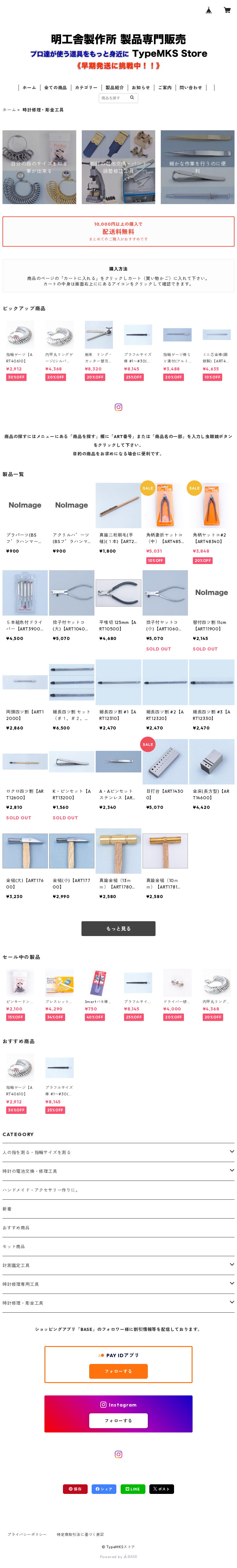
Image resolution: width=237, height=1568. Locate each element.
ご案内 (165, 87)
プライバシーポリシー (27, 1534)
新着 (7, 1209)
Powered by (118, 1556)
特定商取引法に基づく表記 (80, 1534)
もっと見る (118, 929)
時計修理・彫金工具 (23, 1303)
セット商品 (13, 1246)
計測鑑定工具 (16, 1265)
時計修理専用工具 (20, 1284)
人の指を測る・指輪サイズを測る (36, 1152)
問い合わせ (191, 87)
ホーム (29, 87)
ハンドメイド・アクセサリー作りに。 (41, 1190)
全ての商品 (55, 87)
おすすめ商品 (16, 1228)
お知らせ (141, 87)
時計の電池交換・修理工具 (29, 1171)
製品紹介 (115, 87)
